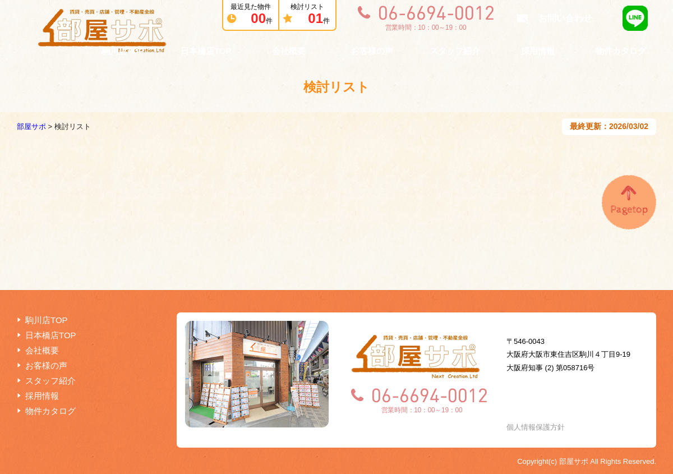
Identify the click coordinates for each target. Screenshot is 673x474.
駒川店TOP (123, 51)
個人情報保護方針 (535, 427)
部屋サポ (31, 126)
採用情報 (538, 51)
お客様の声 (372, 51)
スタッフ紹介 (455, 51)
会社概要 (289, 51)
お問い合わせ (565, 18)
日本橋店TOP (206, 51)
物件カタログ (621, 51)
